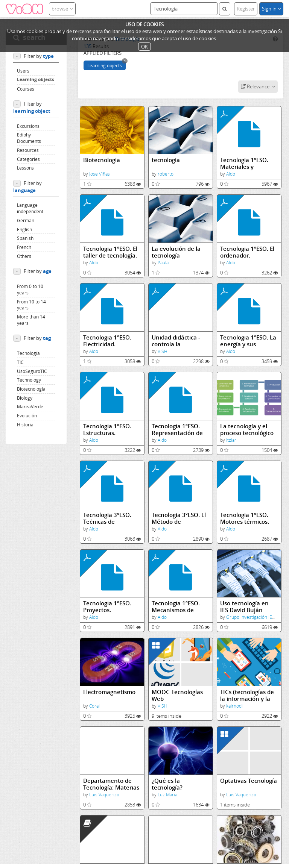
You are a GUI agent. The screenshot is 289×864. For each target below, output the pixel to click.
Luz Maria (167, 794)
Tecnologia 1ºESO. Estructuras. (107, 430)
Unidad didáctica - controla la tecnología (176, 341)
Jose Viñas (99, 174)
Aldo (230, 174)
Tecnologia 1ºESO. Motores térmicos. (244, 518)
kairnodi (234, 706)
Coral (94, 706)
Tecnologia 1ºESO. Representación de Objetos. (177, 430)
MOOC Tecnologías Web (177, 695)
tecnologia (166, 160)
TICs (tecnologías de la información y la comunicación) (247, 695)
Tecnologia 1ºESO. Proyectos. (107, 607)
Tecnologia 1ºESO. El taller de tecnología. (110, 252)
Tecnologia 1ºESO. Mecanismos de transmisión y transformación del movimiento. (177, 607)
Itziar (231, 440)
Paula (163, 262)
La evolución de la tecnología (176, 252)
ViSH (162, 351)
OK (144, 46)
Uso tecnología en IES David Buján (244, 607)
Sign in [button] (271, 8)
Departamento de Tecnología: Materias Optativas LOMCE (111, 784)
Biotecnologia (101, 160)
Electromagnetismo (109, 692)
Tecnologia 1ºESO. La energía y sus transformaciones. (248, 341)
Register (246, 8)
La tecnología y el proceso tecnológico (247, 430)
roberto (165, 174)
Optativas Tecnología (248, 780)
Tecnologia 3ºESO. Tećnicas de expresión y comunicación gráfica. (107, 518)
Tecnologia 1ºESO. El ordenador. (247, 252)
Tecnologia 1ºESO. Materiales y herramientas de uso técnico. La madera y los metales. (248, 163)
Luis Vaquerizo (104, 794)
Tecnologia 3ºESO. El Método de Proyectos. (179, 518)
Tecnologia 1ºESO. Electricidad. (107, 341)
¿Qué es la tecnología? (167, 784)
